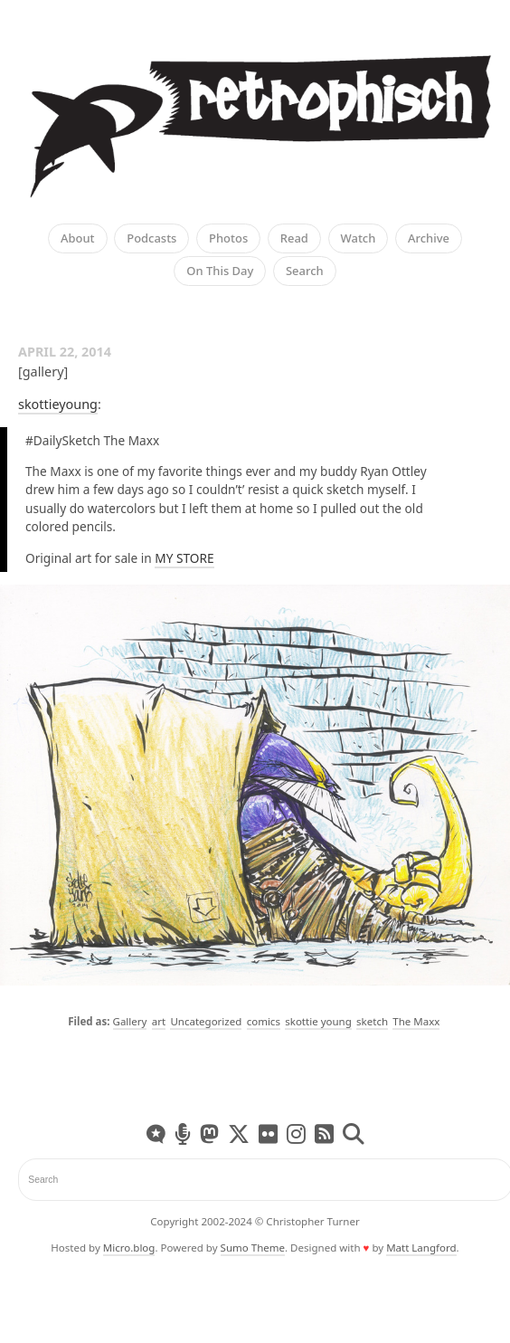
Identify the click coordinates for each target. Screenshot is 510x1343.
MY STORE (184, 558)
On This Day (219, 271)
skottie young (318, 1021)
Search (305, 271)
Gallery (130, 1021)
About (78, 239)
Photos (228, 239)
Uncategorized (205, 1021)
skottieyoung (58, 404)
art (158, 1021)
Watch (358, 239)
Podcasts (151, 239)
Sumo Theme (253, 1247)
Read (294, 239)
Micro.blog (129, 1247)
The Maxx (415, 1021)
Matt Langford (421, 1247)
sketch (372, 1021)
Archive (428, 239)
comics (263, 1021)
